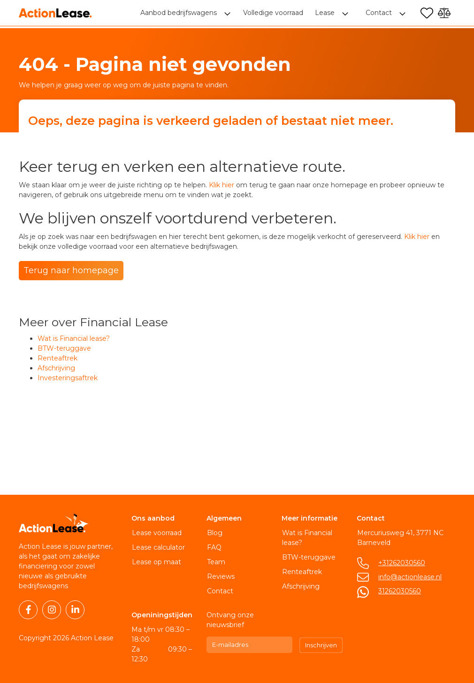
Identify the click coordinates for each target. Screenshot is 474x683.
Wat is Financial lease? (74, 338)
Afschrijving (56, 368)
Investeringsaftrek (68, 378)
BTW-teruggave (64, 348)
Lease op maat (156, 562)
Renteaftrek (57, 358)
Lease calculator (157, 547)
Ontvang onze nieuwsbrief (230, 620)
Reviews (220, 576)
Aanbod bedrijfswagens (179, 14)
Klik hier (221, 185)
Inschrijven (321, 645)
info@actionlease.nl (409, 577)
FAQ (213, 547)
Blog (214, 533)
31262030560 (399, 591)
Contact (219, 591)
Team (215, 562)
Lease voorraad (156, 533)
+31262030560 (401, 563)
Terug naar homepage (71, 270)
